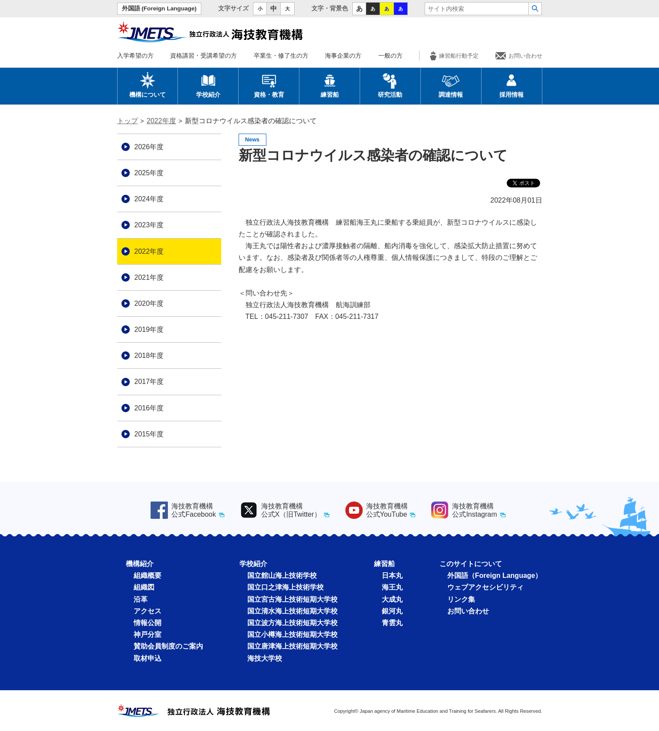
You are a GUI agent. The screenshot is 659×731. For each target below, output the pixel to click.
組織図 (144, 587)
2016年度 (149, 408)
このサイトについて (470, 563)
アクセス (147, 611)
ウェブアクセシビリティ (485, 587)
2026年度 (149, 147)
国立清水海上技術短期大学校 (292, 611)
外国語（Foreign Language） (494, 575)
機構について (147, 84)
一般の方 (390, 55)
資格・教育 (269, 84)
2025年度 (149, 173)
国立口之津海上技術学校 (285, 587)
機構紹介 (140, 563)
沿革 (141, 599)
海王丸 (392, 587)
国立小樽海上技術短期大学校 (292, 634)
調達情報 (451, 84)
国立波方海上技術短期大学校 (292, 622)
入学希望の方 (135, 55)
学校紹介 (208, 84)
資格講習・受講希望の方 (203, 55)
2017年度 (149, 381)
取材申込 (147, 658)
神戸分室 (147, 634)
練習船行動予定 (454, 55)
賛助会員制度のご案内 (168, 646)
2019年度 (149, 329)
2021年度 (149, 277)
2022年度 (161, 121)
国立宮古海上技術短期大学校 (292, 599)
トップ (127, 121)
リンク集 (461, 599)
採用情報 (511, 84)
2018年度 (149, 355)
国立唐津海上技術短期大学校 (292, 646)
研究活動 (390, 84)
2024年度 (149, 199)
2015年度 (149, 434)
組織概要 (147, 575)
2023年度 (149, 225)
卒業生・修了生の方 (281, 55)
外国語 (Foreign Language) (159, 8)
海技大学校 (264, 658)
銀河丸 (392, 611)
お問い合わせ (518, 55)
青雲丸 (392, 622)
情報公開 (147, 622)
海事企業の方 (343, 55)
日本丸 (392, 575)
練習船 (330, 84)
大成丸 (392, 599)
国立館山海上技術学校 (282, 575)
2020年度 (149, 303)
